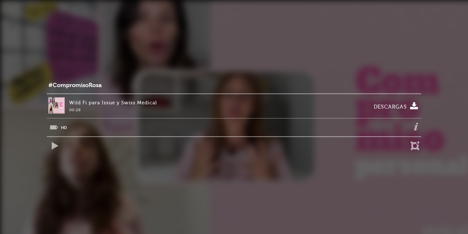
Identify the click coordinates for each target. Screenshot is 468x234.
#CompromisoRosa (75, 85)
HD (64, 127)
